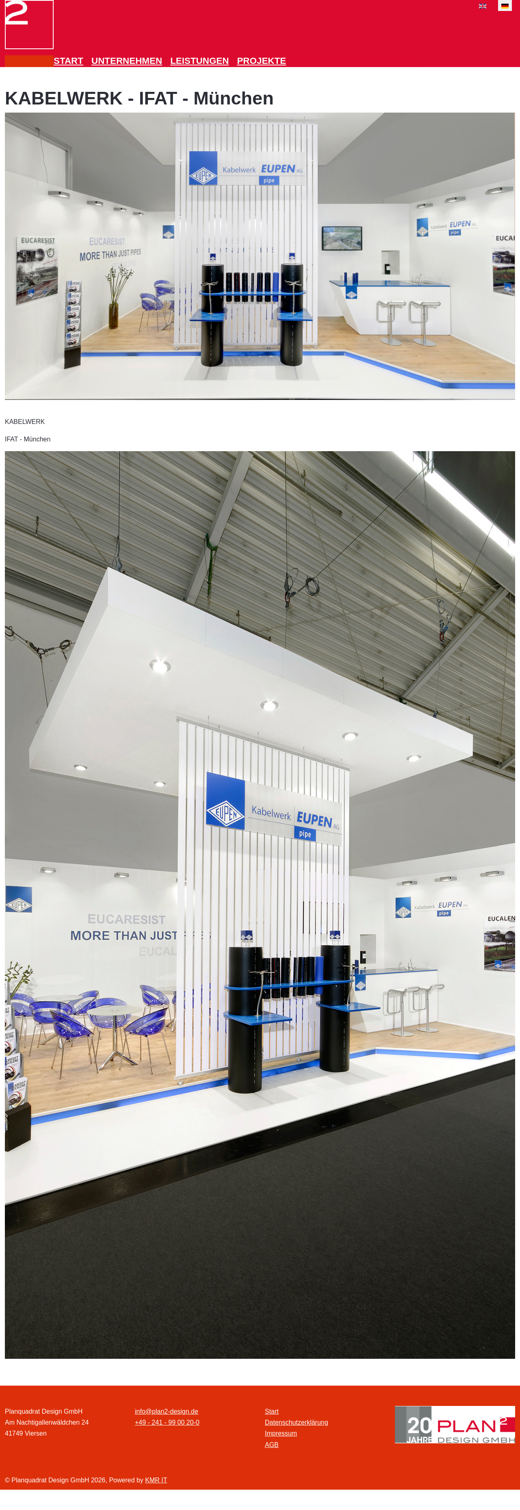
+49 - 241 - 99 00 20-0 (167, 1422)
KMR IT (156, 1480)
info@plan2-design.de (166, 1411)
